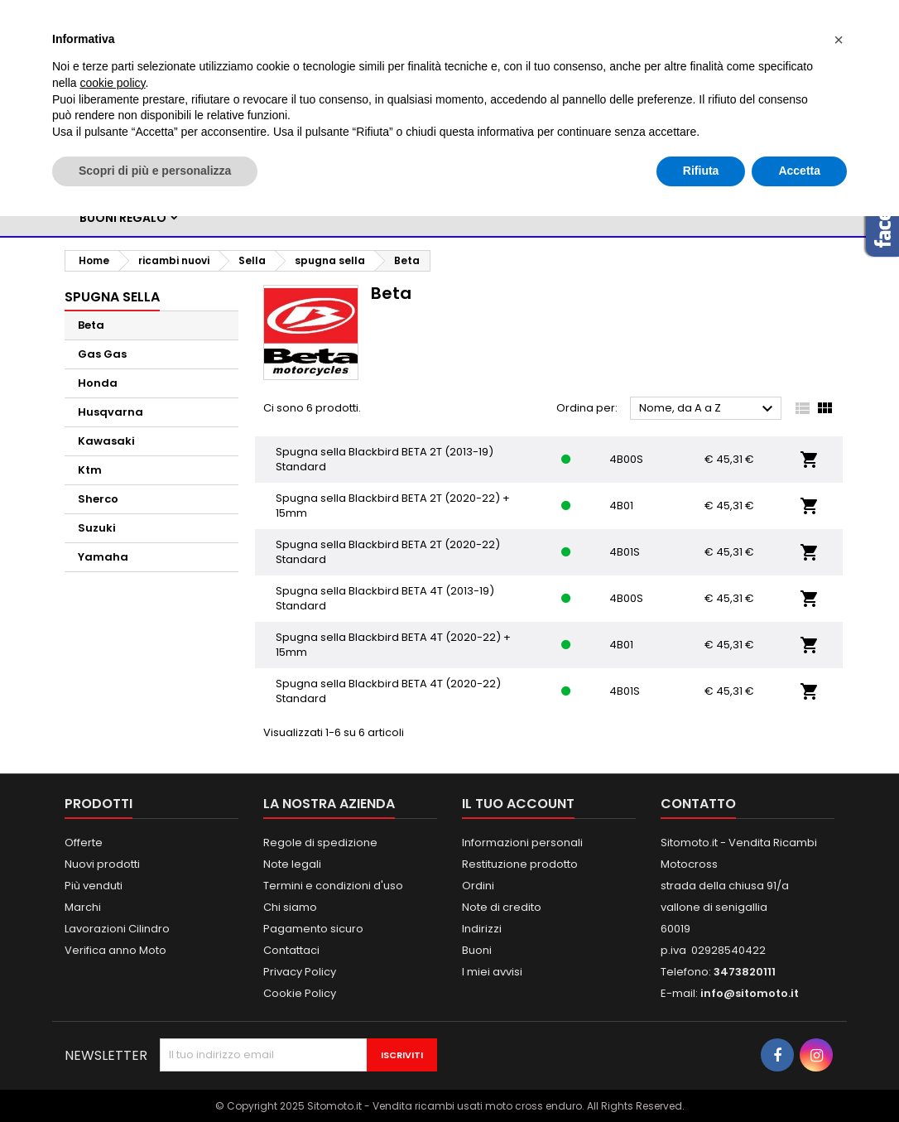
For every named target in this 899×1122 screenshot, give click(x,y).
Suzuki (97, 528)
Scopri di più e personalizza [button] (155, 170)
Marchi (83, 907)
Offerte (84, 842)
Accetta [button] (799, 170)
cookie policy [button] (112, 82)
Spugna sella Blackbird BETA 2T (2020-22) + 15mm (393, 505)
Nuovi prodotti (102, 864)
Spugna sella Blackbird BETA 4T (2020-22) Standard (388, 691)
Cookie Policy (299, 993)
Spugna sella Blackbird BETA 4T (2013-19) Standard (385, 598)
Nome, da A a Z (708, 409)
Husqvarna (110, 412)
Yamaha (103, 557)
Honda (98, 383)
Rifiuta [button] (701, 170)
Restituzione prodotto (520, 864)
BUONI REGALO (122, 217)
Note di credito (501, 907)
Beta (91, 325)
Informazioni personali (522, 842)
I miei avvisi (492, 972)
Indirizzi (482, 929)
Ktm (90, 470)
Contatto (698, 803)
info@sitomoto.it (749, 993)
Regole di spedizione (320, 842)
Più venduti (94, 885)
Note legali (292, 864)
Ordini (478, 885)
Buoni (477, 950)
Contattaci (291, 950)
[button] (838, 39)
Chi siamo (290, 907)
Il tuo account (518, 803)
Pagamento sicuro (313, 929)
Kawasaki (106, 441)
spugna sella (112, 296)
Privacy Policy (299, 972)
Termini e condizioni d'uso (333, 885)
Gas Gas (102, 354)
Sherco (98, 499)
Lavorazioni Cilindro (117, 929)
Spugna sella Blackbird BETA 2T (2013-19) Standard (384, 459)
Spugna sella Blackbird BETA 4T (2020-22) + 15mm (393, 644)
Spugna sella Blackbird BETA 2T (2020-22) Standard (388, 552)
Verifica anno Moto (115, 950)
